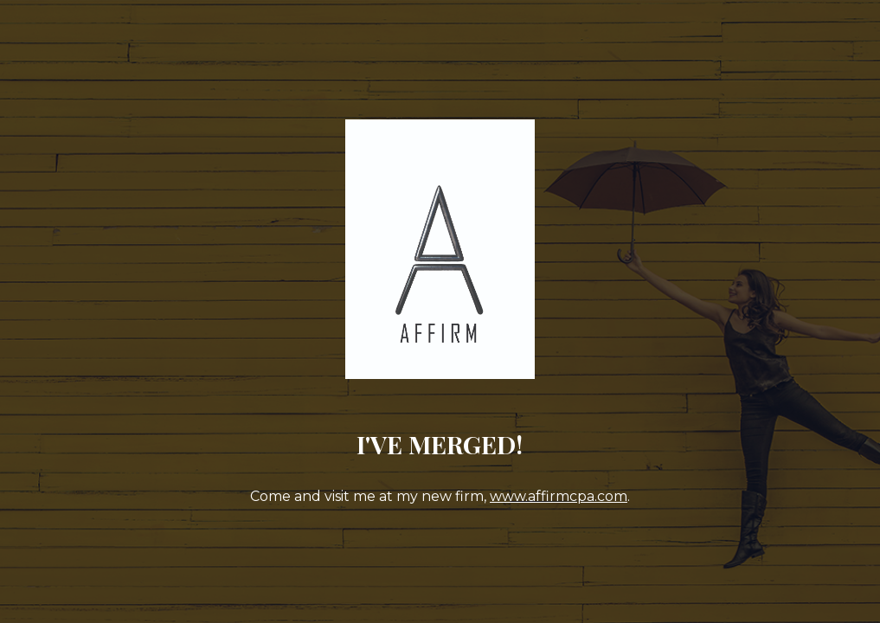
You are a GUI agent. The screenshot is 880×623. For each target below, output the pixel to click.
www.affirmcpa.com (558, 496)
